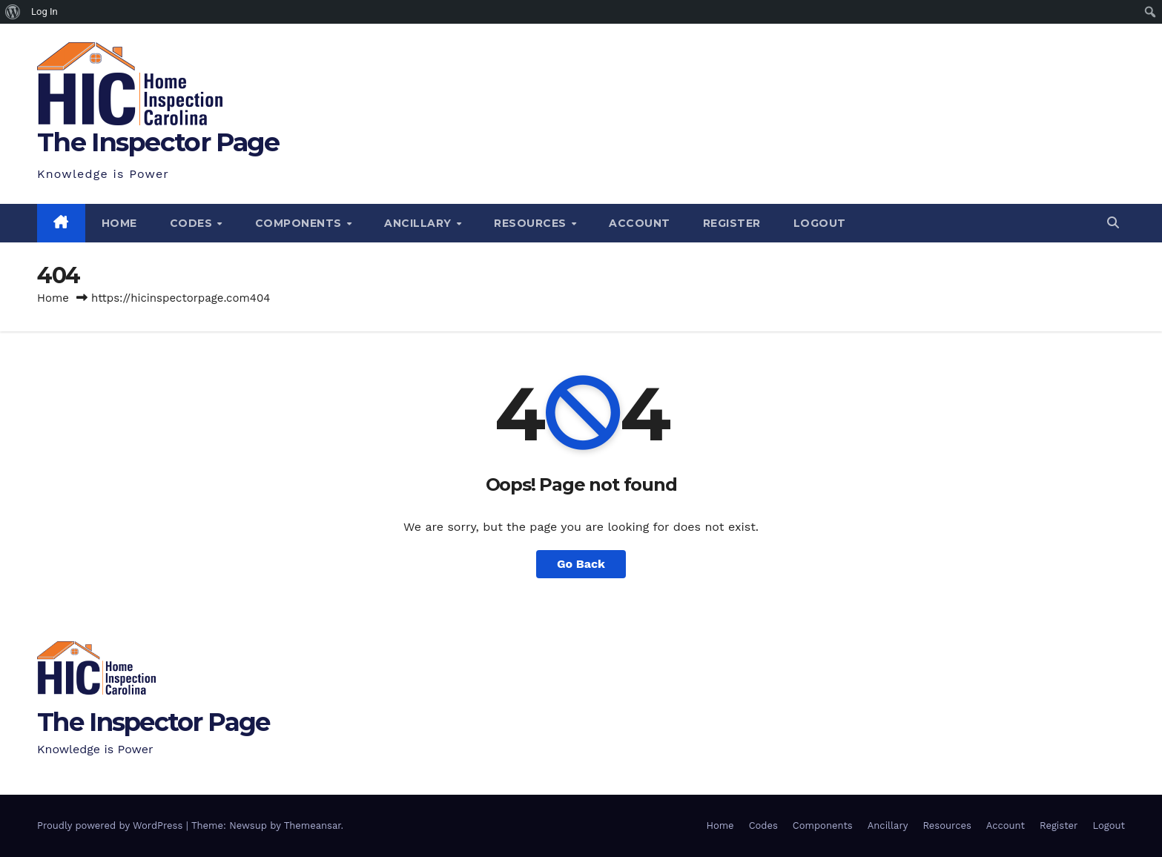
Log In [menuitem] (44, 11)
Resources (532, 223)
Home (119, 223)
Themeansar (312, 825)
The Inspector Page (158, 142)
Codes (193, 223)
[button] (1113, 223)
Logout (819, 223)
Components (300, 223)
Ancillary (419, 223)
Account (639, 223)
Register (732, 223)
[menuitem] (13, 12)
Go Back (581, 564)
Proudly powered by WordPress (111, 825)
